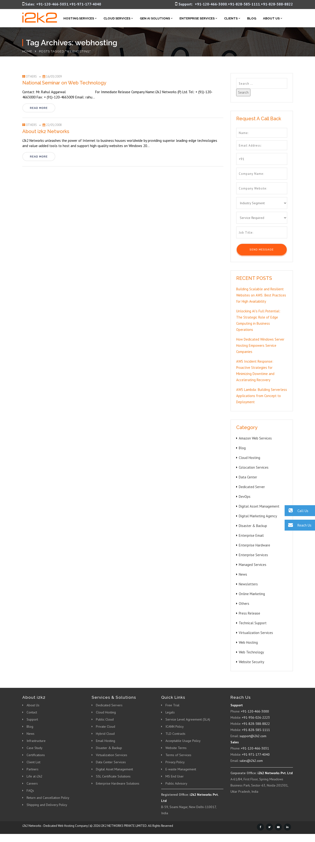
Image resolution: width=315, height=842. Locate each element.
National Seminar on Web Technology (64, 83)
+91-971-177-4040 (85, 4)
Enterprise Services (197, 18)
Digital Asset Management (259, 506)
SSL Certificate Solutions (113, 776)
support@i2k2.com (253, 736)
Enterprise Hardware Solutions (117, 783)
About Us (271, 18)
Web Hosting (248, 642)
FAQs (30, 790)
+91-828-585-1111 (244, 4)
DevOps (244, 496)
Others (31, 76)
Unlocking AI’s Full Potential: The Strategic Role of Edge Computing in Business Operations (258, 320)
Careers (32, 783)
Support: (186, 4)
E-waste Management (180, 769)
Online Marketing (252, 594)
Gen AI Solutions (155, 18)
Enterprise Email (251, 535)
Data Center (248, 477)
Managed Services (252, 564)
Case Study (34, 748)
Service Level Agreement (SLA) (187, 719)
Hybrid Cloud (105, 733)
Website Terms (176, 748)
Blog (251, 18)
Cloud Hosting (249, 457)
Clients (231, 18)
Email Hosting (105, 741)
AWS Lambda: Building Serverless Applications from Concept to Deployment (261, 395)
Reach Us (298, 525)
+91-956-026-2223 (256, 717)
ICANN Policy (174, 726)
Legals (170, 712)
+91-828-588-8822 (277, 4)
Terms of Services (178, 755)
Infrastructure (36, 741)
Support (32, 719)
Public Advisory (176, 783)
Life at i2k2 (34, 776)
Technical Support (253, 623)
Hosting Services (78, 18)
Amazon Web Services (255, 438)
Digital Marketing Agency (258, 516)
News (243, 574)
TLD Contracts (175, 733)
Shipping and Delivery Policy (47, 805)
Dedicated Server (252, 487)
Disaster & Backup (253, 525)
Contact (32, 712)
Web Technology (251, 652)
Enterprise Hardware (254, 545)
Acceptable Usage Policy (183, 741)
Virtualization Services (256, 632)
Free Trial (172, 705)
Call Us (296, 510)
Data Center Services (111, 762)
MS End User (174, 776)
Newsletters (248, 584)
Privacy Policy (175, 762)
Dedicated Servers (109, 705)
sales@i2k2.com (251, 761)
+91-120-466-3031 (52, 4)
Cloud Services (116, 18)
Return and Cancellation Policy (48, 798)
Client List (33, 762)
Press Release (249, 613)
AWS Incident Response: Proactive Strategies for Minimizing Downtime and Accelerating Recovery (255, 370)
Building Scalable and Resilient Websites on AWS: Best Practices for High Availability (261, 295)
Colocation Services (253, 467)
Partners (32, 769)
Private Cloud (105, 726)
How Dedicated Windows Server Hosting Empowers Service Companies (260, 345)
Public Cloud (105, 719)
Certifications (36, 755)
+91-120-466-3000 (211, 4)
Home (27, 51)
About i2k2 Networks (45, 131)
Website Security (251, 662)
